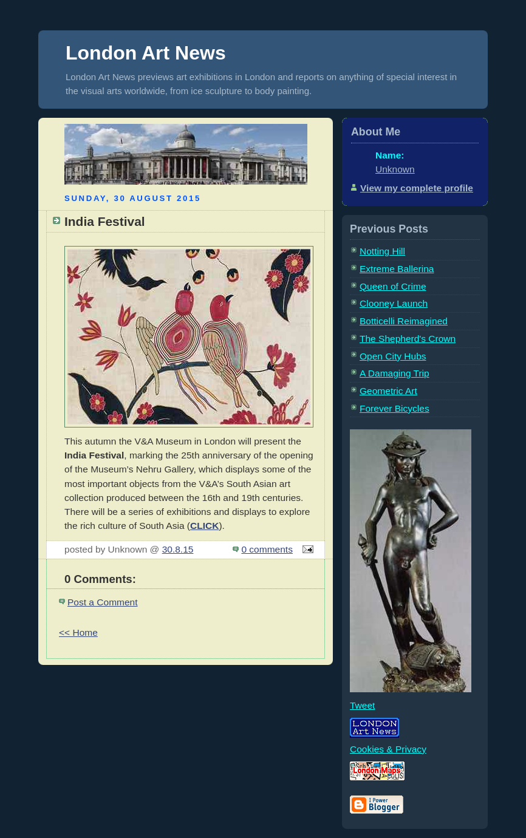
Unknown (395, 169)
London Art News (146, 53)
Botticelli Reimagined (404, 321)
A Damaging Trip (394, 373)
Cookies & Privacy (388, 749)
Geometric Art (388, 391)
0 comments (267, 549)
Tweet (362, 705)
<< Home (78, 632)
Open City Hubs (393, 356)
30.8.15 (178, 549)
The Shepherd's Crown (408, 338)
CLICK (204, 525)
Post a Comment (102, 602)
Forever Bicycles (394, 408)
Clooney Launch (394, 303)
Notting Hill (382, 251)
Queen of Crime (393, 286)
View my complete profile (416, 188)
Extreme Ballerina (397, 269)
